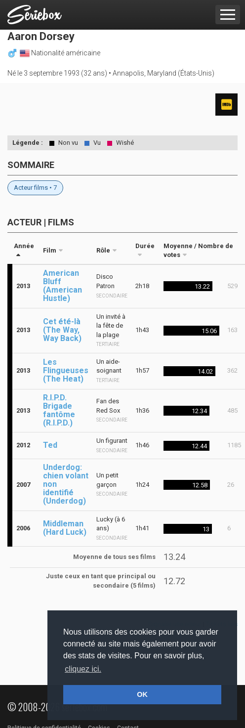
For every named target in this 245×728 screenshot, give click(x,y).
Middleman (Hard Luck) (64, 527)
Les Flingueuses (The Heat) (65, 370)
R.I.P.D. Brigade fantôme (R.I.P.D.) (59, 410)
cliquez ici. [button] (83, 669)
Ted (50, 445)
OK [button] (142, 694)
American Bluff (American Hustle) (62, 285)
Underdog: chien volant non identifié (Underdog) (65, 484)
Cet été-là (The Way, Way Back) (62, 330)
